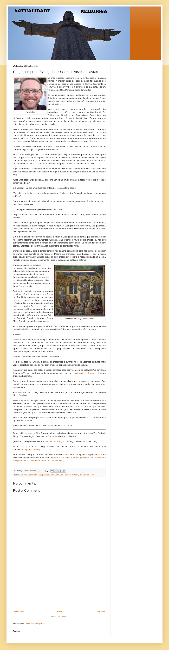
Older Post (100, 611)
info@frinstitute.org (31, 449)
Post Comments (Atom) (35, 624)
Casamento (32, 475)
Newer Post (19, 611)
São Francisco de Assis (69, 475)
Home (59, 611)
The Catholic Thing (53, 441)
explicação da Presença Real (88, 373)
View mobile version (59, 616)
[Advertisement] (59, 586)
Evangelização (43, 475)
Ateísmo (23, 475)
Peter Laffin (54, 475)
